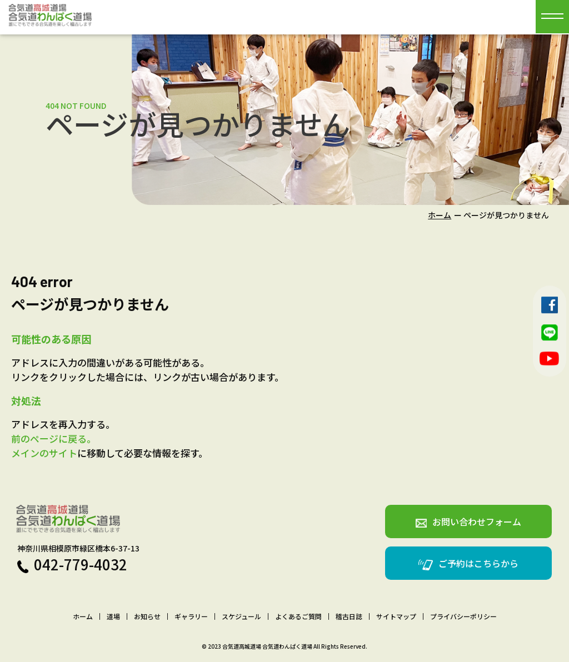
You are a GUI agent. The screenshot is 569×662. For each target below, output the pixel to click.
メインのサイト (44, 453)
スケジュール (241, 616)
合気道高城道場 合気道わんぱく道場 (267, 646)
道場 (113, 616)
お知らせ (147, 616)
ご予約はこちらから (468, 563)
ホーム (439, 214)
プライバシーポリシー (463, 616)
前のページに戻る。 (53, 438)
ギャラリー (191, 616)
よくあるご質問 (298, 616)
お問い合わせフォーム (468, 521)
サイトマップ (396, 616)
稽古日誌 (349, 616)
